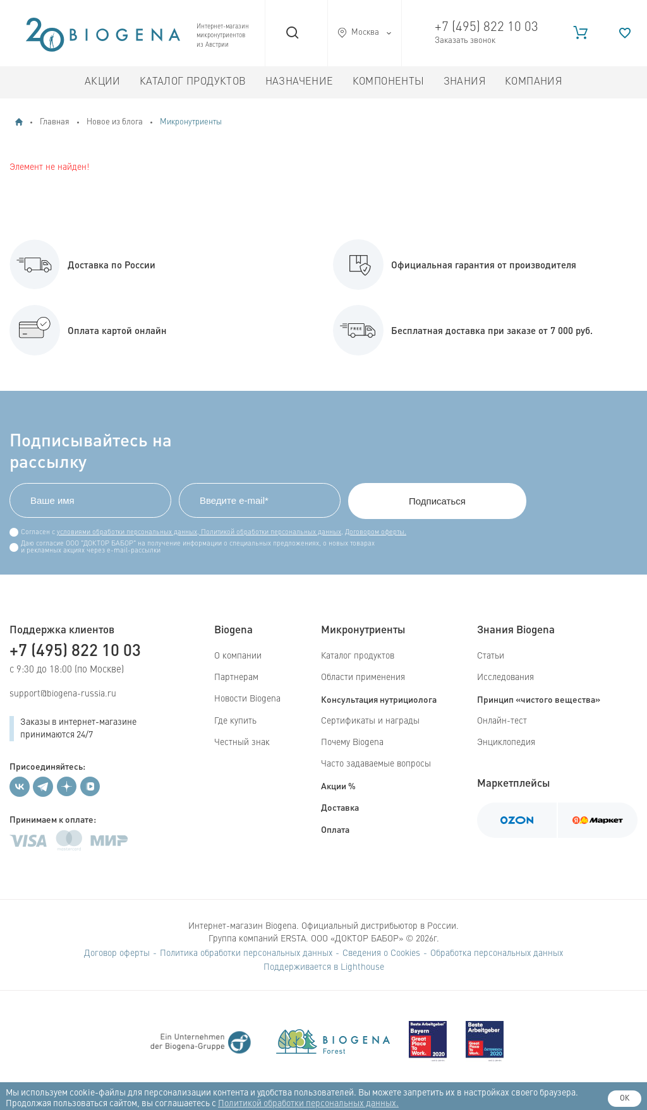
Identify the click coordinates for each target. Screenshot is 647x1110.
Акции (103, 82)
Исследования (505, 677)
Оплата (335, 829)
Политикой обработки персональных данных (270, 532)
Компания (533, 82)
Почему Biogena (352, 742)
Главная (55, 122)
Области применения (363, 677)
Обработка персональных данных (496, 953)
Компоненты (389, 82)
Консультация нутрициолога (379, 699)
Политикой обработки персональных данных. (308, 1103)
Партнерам (236, 677)
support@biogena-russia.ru (62, 693)
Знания (465, 82)
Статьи (490, 656)
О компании (238, 656)
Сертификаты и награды (370, 721)
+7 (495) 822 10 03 (486, 27)
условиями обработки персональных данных (127, 532)
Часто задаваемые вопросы (376, 764)
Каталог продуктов (193, 82)
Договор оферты (117, 953)
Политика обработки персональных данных (246, 953)
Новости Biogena (247, 699)
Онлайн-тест (502, 721)
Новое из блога (115, 122)
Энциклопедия (506, 742)
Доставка (340, 807)
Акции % (338, 785)
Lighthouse (362, 967)
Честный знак (242, 742)
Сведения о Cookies (381, 953)
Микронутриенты (191, 122)
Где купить (235, 721)
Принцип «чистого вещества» (538, 699)
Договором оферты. (375, 532)
